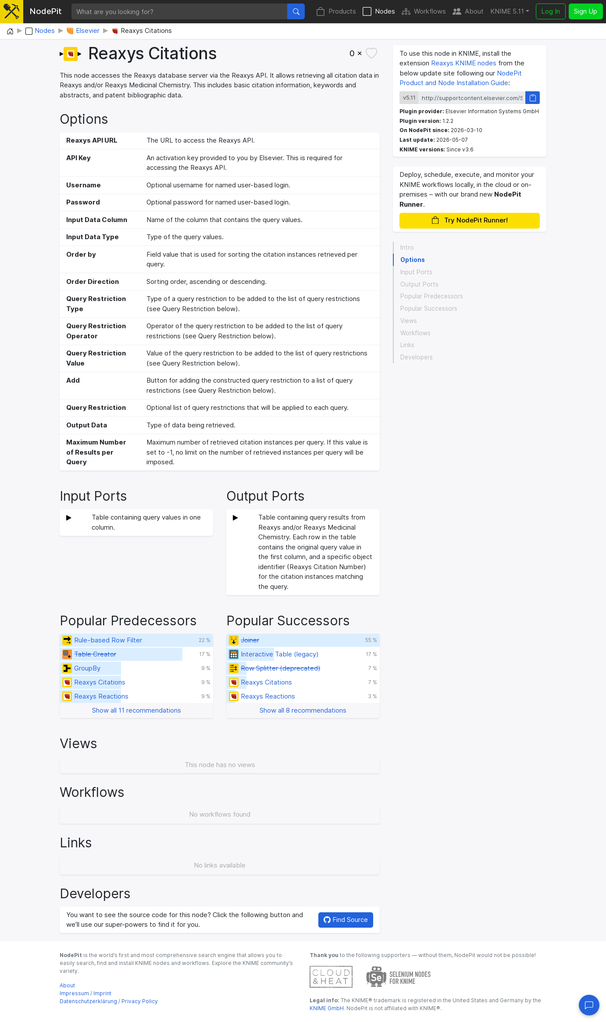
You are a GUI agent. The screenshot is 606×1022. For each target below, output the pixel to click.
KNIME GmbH (327, 1008)
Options (412, 259)
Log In (550, 11)
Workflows (424, 12)
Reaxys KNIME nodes (463, 63)
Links (407, 344)
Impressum (74, 993)
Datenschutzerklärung (88, 1001)
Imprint (102, 993)
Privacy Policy (139, 1001)
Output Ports (419, 284)
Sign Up (585, 11)
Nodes (379, 12)
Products (336, 12)
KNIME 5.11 (507, 11)
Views (408, 320)
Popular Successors (428, 308)
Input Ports (416, 272)
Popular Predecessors (431, 296)
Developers (416, 357)
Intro (407, 247)
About (468, 12)
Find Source (346, 919)
